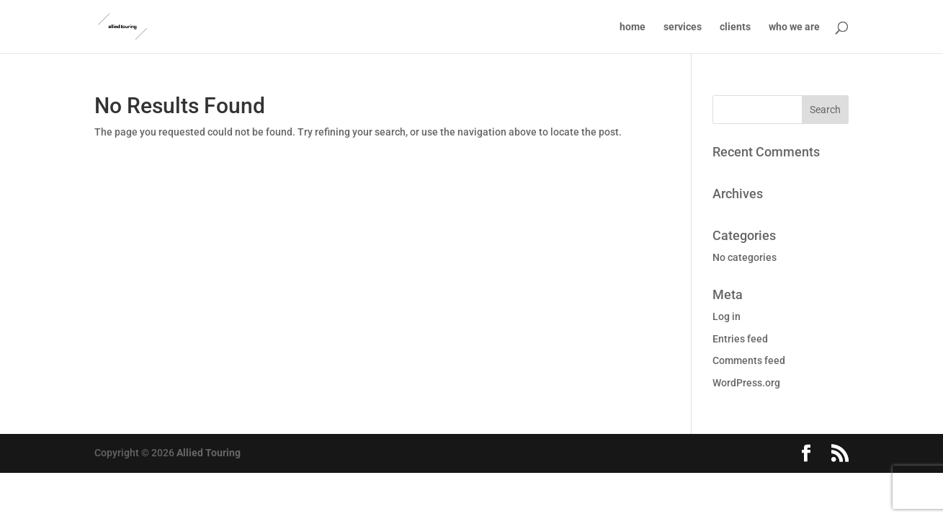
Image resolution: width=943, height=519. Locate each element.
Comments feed (748, 360)
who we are (794, 27)
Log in (726, 316)
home (632, 27)
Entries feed (740, 339)
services (682, 27)
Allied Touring (208, 452)
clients (735, 27)
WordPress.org (746, 383)
